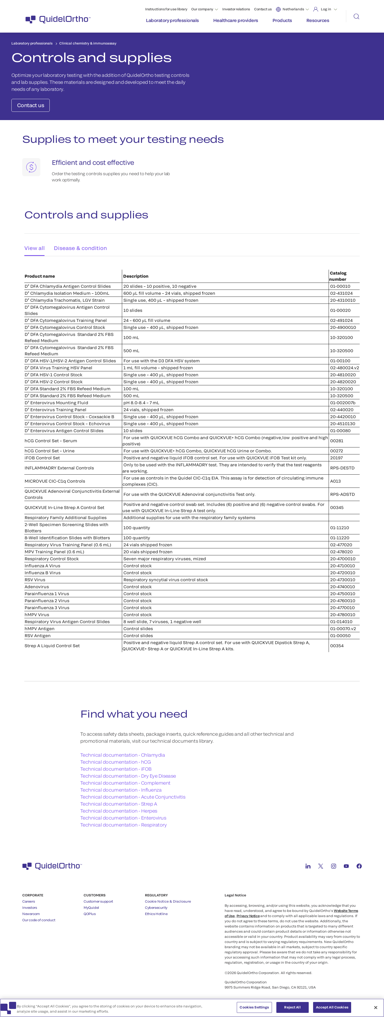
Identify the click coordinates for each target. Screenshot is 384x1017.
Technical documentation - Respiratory (123, 822)
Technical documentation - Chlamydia (122, 752)
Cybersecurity (156, 905)
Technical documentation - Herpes (118, 808)
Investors (29, 905)
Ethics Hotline (156, 911)
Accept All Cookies (332, 1010)
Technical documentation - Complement (125, 780)
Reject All (292, 1010)
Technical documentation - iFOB (116, 766)
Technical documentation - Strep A (118, 801)
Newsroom (31, 911)
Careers (28, 898)
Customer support (98, 898)
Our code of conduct (38, 917)
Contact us (263, 9)
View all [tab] (33, 243)
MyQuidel (91, 905)
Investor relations (236, 9)
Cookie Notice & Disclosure (168, 898)
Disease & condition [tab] (80, 243)
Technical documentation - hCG (115, 759)
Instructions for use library (166, 9)
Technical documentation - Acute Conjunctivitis (132, 794)
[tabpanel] (192, 452)
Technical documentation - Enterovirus (123, 815)
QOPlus (90, 911)
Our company (202, 9)
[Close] (375, 1010)
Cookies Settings (254, 1010)
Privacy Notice (248, 913)
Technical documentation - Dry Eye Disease (128, 773)
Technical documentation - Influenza (120, 787)
